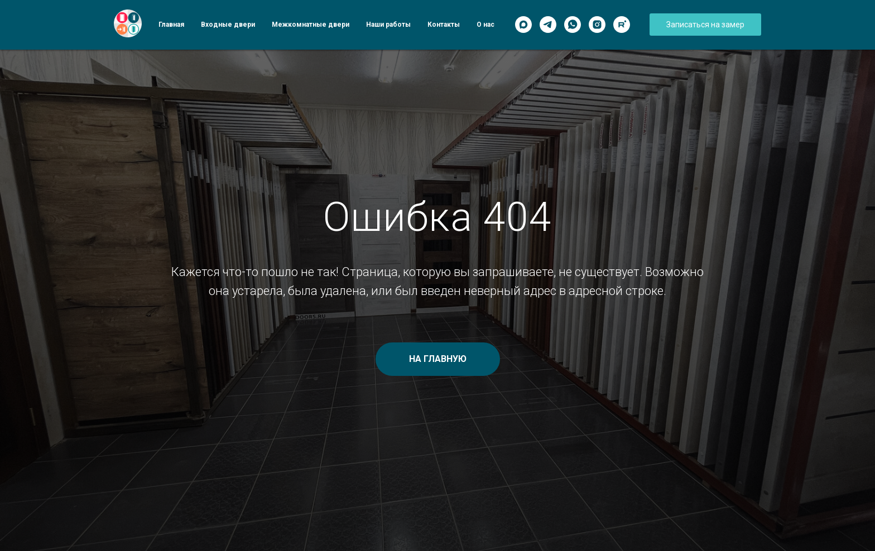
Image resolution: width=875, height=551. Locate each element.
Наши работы (388, 24)
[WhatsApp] (572, 24)
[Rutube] (621, 24)
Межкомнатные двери (310, 24)
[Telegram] (548, 24)
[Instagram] (597, 24)
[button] (705, 24)
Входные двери (228, 24)
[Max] (523, 24)
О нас (485, 24)
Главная (171, 24)
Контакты (443, 24)
